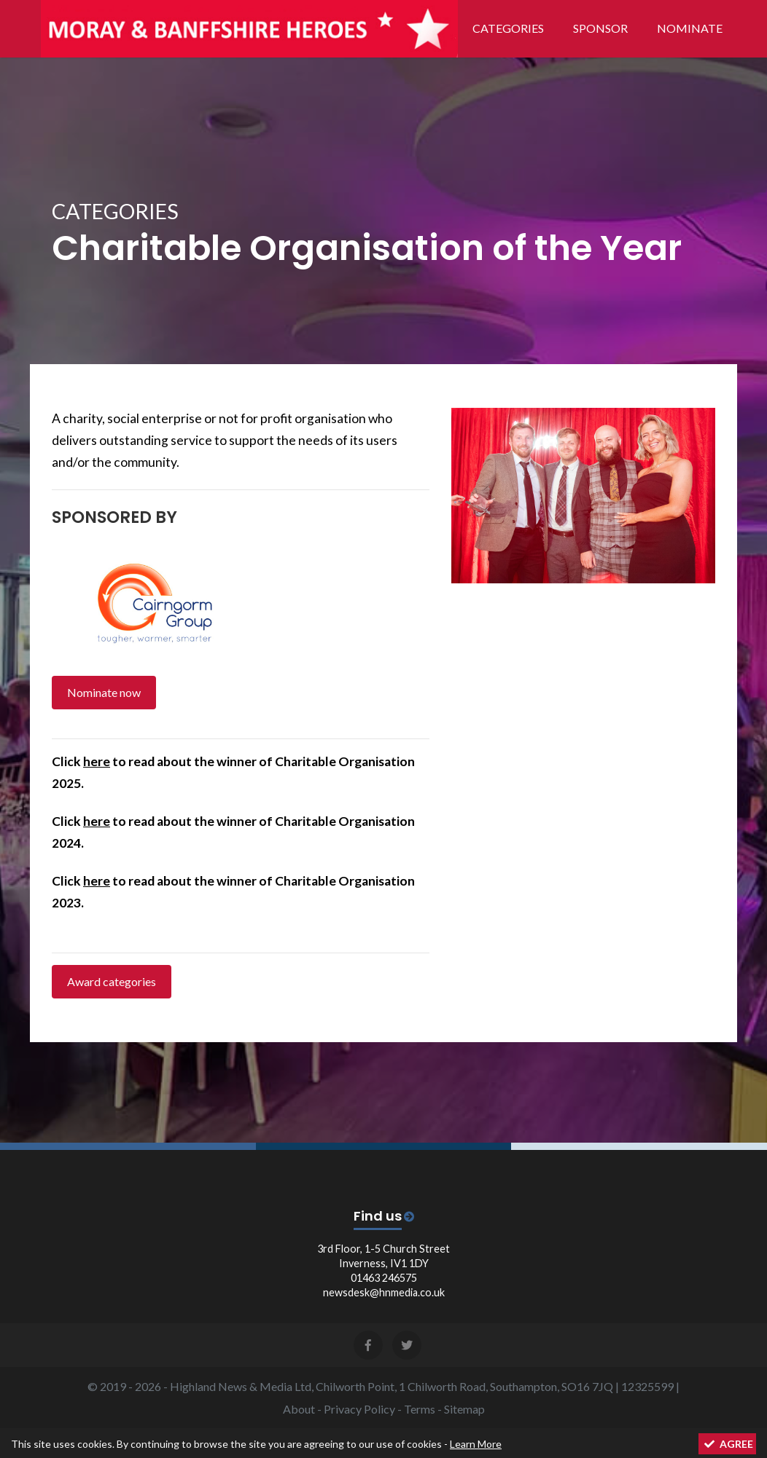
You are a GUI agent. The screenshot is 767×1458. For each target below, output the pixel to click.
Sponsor (600, 28)
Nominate (690, 28)
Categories (508, 28)
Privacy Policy (359, 1409)
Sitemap (464, 1409)
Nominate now (104, 692)
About (299, 1409)
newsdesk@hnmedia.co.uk (384, 1292)
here (96, 761)
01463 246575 (384, 1278)
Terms (419, 1409)
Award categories (111, 981)
